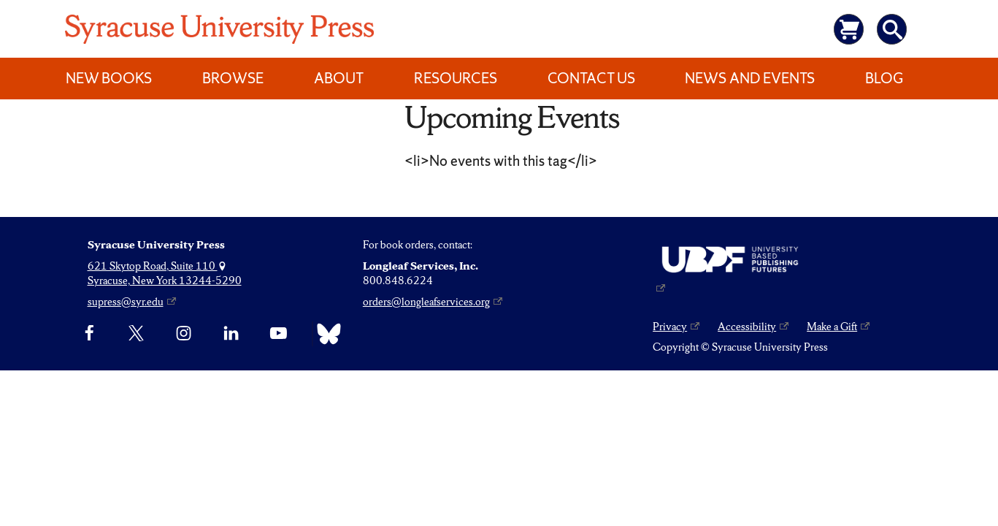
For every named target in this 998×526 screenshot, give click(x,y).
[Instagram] (183, 334)
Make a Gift (832, 326)
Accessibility (747, 326)
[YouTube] (278, 334)
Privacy (670, 326)
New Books (109, 78)
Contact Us (591, 78)
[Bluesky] (325, 334)
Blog (884, 78)
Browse (233, 78)
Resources (455, 78)
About (339, 78)
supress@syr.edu (126, 301)
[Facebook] (89, 334)
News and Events (750, 78)
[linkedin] (231, 334)
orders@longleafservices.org (426, 301)
